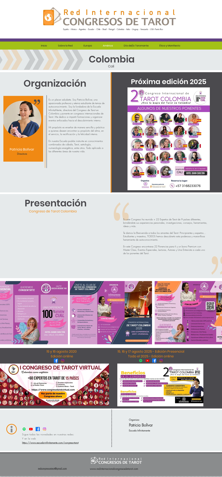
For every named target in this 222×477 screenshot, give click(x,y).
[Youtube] (147, 360)
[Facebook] (56, 361)
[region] (23, 129)
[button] (65, 46)
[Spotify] (141, 360)
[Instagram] (63, 361)
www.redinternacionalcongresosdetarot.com (114, 469)
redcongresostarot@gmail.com (52, 468)
